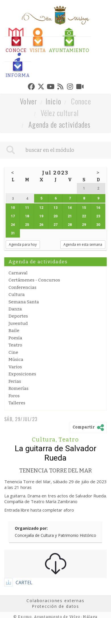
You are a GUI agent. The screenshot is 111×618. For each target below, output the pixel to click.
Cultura (17, 294)
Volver (28, 101)
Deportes (18, 316)
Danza (15, 309)
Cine (13, 352)
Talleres (17, 402)
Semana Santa (24, 301)
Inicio (53, 101)
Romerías (18, 388)
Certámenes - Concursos (34, 280)
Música (16, 359)
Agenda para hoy (23, 244)
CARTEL (24, 582)
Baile (14, 330)
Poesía (15, 337)
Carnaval (18, 273)
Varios (15, 366)
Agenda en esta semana (82, 244)
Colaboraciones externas (55, 600)
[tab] (16, 40)
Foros (14, 395)
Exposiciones (22, 374)
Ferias (15, 381)
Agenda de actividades (59, 124)
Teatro (15, 345)
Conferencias (22, 287)
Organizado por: (31, 528)
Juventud (18, 323)
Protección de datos (55, 606)
